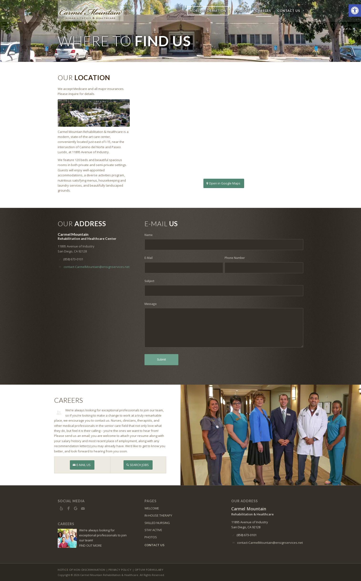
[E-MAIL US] (82, 465)
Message (150, 304)
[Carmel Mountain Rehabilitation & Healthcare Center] (91, 10)
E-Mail (148, 258)
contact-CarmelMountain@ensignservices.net (96, 267)
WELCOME (151, 508)
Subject (149, 281)
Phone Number (235, 258)
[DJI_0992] (94, 113)
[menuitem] (208, 10)
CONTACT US (154, 545)
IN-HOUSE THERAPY (158, 515)
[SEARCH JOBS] (138, 465)
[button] (355, 10)
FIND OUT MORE (90, 545)
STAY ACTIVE (153, 530)
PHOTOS (150, 537)
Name (148, 235)
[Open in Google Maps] (223, 183)
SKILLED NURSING (157, 523)
